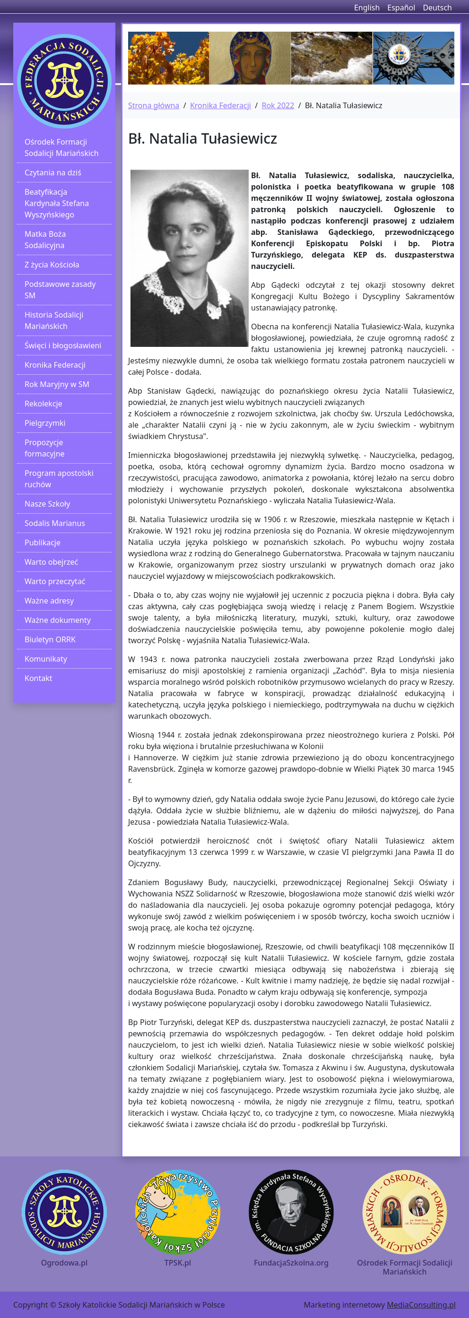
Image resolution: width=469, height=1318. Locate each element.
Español (401, 7)
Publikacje (43, 542)
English (367, 7)
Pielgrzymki (45, 423)
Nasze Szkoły (47, 504)
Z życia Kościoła (52, 264)
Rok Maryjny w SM (57, 384)
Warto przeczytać (55, 581)
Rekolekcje (43, 403)
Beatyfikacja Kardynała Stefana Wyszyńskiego (57, 203)
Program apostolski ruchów (59, 479)
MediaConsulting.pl (421, 1305)
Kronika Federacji (55, 365)
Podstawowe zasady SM (60, 290)
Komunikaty (46, 659)
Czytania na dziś (53, 172)
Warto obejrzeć (51, 562)
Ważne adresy (49, 600)
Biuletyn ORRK (50, 639)
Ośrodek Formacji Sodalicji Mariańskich (62, 147)
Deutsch (437, 7)
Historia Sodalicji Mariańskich (54, 320)
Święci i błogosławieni (63, 345)
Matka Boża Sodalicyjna (45, 239)
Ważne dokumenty (58, 620)
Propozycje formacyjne (45, 448)
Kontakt (38, 678)
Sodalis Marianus (55, 523)
